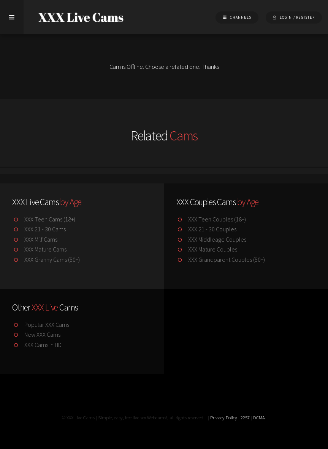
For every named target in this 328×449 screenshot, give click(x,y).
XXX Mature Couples (207, 249)
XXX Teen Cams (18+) (43, 219)
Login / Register (297, 17)
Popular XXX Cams (40, 324)
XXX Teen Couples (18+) (211, 219)
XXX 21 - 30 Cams (39, 229)
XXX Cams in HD (37, 345)
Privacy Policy (223, 417)
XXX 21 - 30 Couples (206, 229)
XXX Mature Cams (39, 249)
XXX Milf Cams (34, 239)
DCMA (259, 417)
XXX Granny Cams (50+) (46, 259)
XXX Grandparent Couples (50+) (220, 259)
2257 (245, 417)
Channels (240, 17)
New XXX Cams (36, 334)
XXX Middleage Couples (211, 239)
